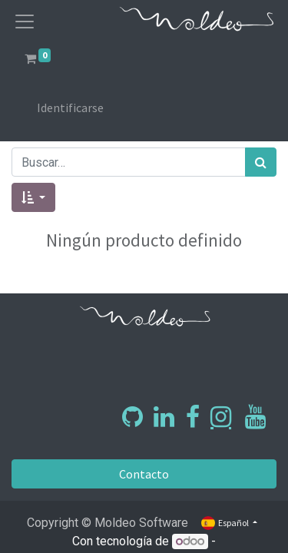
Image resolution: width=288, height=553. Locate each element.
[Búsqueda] (260, 162)
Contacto (144, 474)
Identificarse (70, 107)
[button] (33, 197)
